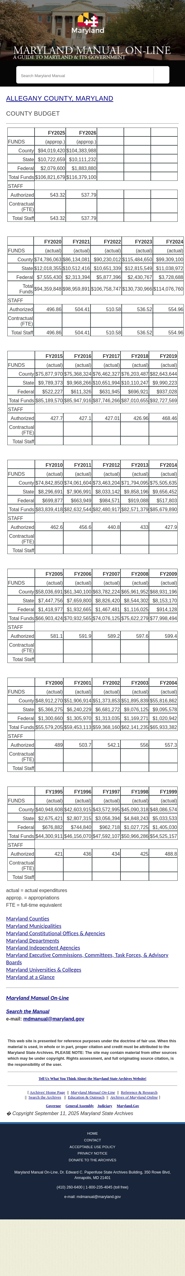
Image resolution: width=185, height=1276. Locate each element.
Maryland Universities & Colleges (43, 969)
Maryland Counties (27, 918)
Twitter (92, 1209)
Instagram (101, 1209)
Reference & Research (139, 1092)
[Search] (161, 75)
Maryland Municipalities (33, 926)
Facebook (83, 1209)
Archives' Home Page (47, 1092)
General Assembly (79, 1106)
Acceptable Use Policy (93, 1147)
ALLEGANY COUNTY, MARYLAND (59, 98)
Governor (53, 1106)
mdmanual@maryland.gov (53, 1018)
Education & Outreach (86, 1097)
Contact (92, 1140)
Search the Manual (27, 1011)
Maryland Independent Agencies (43, 947)
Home (92, 1133)
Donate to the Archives (93, 1160)
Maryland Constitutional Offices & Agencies (55, 933)
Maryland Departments (32, 940)
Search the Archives (44, 1097)
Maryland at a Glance (30, 977)
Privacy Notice (93, 1153)
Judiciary (105, 1106)
